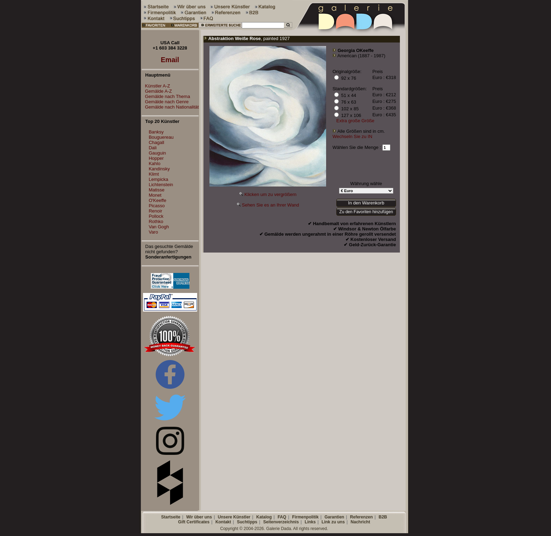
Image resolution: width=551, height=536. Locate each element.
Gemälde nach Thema (166, 96)
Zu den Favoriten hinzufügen (366, 211)
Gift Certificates (193, 521)
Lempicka (158, 179)
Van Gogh (159, 226)
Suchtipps (247, 521)
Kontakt (223, 521)
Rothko (156, 221)
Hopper (156, 158)
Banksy (156, 132)
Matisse (156, 189)
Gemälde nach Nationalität (170, 107)
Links (310, 521)
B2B (382, 517)
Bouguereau (161, 137)
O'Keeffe (157, 200)
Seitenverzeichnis (281, 521)
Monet (155, 195)
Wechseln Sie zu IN (352, 136)
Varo (153, 232)
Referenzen (361, 517)
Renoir (155, 211)
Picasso (157, 205)
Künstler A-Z (156, 86)
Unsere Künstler (234, 517)
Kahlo (154, 163)
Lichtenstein (161, 184)
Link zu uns (333, 521)
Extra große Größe (355, 120)
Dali (152, 147)
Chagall (156, 142)
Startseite (170, 517)
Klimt (154, 174)
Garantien (334, 517)
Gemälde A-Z (157, 91)
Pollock (156, 216)
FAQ (282, 517)
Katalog (264, 517)
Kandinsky (159, 168)
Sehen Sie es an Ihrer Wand (270, 205)
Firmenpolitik (305, 517)
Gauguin (157, 153)
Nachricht (360, 521)
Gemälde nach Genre (165, 101)
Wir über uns (199, 517)
